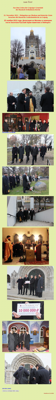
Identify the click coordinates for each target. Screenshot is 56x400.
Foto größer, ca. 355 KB (8, 132)
